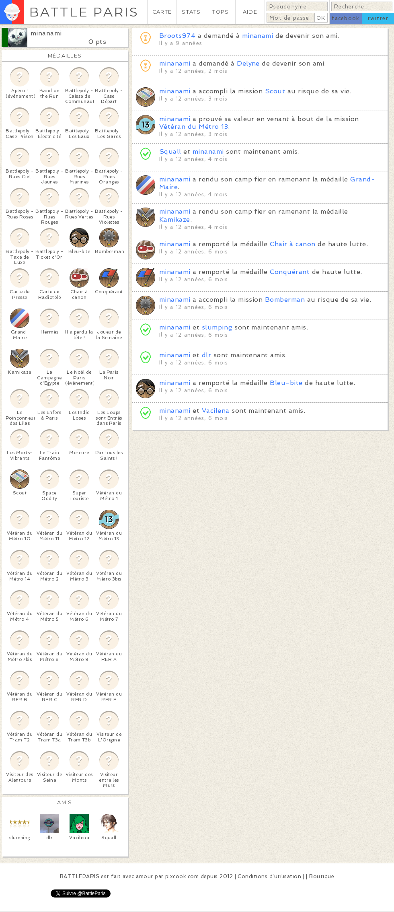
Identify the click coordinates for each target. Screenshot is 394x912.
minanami (46, 33)
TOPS (220, 12)
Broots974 (177, 35)
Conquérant (290, 272)
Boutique (321, 876)
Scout (275, 91)
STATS (191, 12)
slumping (217, 327)
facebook (345, 18)
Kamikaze (174, 219)
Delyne (248, 63)
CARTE (162, 12)
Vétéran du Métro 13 (193, 126)
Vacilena (216, 410)
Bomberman (285, 299)
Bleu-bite (286, 383)
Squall (170, 151)
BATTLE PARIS (84, 12)
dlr (206, 355)
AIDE (250, 12)
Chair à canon (292, 244)
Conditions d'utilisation (269, 876)
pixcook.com (182, 876)
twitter (377, 18)
